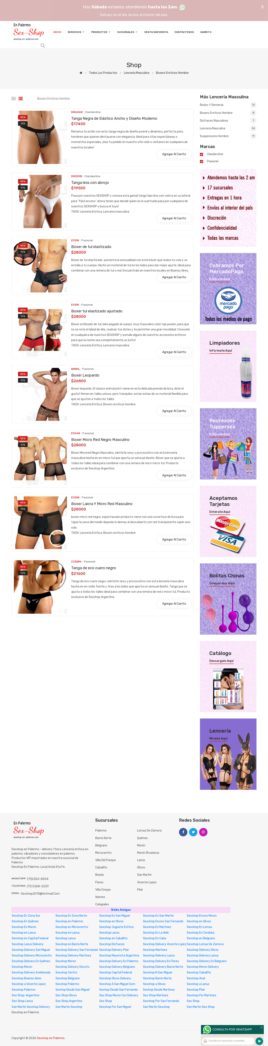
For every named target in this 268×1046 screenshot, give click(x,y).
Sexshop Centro (66, 972)
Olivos (141, 867)
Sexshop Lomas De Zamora (205, 944)
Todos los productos (103, 73)
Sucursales (127, 32)
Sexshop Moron (65, 961)
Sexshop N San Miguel (157, 972)
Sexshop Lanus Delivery (28, 944)
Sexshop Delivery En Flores (161, 961)
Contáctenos (184, 32)
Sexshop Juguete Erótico (116, 927)
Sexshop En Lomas (199, 927)
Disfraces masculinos (228, 120)
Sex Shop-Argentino (25, 995)
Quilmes (142, 838)
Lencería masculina (136, 73)
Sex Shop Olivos (66, 995)
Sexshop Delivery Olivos (203, 950)
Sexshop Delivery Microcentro (32, 955)
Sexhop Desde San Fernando (118, 989)
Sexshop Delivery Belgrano (117, 967)
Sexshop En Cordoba (200, 932)
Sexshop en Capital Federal (30, 938)
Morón (141, 845)
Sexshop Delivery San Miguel (31, 950)
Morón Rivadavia (148, 853)
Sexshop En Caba (154, 938)
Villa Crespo (103, 889)
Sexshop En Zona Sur (26, 915)
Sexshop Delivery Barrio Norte (163, 967)
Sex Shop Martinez (155, 995)
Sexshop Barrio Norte (157, 978)
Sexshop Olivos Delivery (115, 978)
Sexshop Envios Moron (202, 915)
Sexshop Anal (196, 978)
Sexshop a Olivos (154, 984)
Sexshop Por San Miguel (115, 1007)
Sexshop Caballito (199, 972)
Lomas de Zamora (149, 830)
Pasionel (212, 161)
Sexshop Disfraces (112, 944)
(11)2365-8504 (37, 879)
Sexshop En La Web (156, 932)
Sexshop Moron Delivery (203, 967)
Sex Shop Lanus (22, 1001)
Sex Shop (105, 1001)
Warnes (100, 897)
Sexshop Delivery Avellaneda (31, 972)
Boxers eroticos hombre (172, 73)
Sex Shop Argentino (68, 1001)
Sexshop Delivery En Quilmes (31, 961)
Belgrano (101, 845)
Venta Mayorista (156, 32)
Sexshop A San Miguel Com (117, 984)
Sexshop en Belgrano (201, 938)
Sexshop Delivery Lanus (159, 955)
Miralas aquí (218, 738)
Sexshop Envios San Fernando (163, 921)
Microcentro (103, 853)
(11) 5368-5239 (38, 886)
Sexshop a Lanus (198, 984)
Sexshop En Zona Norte (71, 915)
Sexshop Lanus (109, 932)
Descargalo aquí (221, 661)
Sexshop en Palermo (69, 921)
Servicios (76, 32)
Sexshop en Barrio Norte (71, 944)
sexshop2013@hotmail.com (40, 893)
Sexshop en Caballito (113, 938)
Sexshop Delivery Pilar (114, 950)
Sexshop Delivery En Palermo (118, 961)
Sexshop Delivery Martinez (73, 955)
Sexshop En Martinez (157, 927)
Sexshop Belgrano (67, 978)
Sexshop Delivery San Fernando (76, 950)
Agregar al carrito (174, 154)
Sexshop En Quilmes (25, 921)
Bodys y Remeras (228, 105)
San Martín (144, 875)
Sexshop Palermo (67, 984)
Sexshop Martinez (155, 950)
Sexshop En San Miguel (114, 915)
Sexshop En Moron (24, 927)
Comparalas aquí (222, 583)
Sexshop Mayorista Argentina (119, 955)
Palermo (101, 830)
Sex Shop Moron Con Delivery (118, 995)
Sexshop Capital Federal (115, 972)
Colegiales (102, 904)
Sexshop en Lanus (24, 932)
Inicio (57, 32)
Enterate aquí (219, 279)
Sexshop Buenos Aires (26, 978)
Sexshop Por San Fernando (161, 1001)
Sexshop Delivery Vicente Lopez (164, 944)
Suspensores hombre (228, 136)
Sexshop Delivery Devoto (72, 967)
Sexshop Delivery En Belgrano (207, 961)
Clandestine (215, 154)
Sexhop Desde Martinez (159, 989)
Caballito (101, 867)
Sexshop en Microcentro (71, 927)
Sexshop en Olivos (111, 921)
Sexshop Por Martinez (201, 995)
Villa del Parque (105, 860)
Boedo (99, 875)
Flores (99, 882)
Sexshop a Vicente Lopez (29, 984)
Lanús (141, 860)
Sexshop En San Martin (158, 915)
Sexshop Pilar (196, 989)
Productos (101, 32)
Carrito (205, 32)
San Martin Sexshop (68, 1007)
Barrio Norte (103, 838)
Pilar (140, 889)
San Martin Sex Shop (201, 1007)
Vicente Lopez (147, 882)
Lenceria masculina (228, 128)
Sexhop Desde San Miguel (72, 989)
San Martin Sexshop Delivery (31, 1007)
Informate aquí (220, 350)
